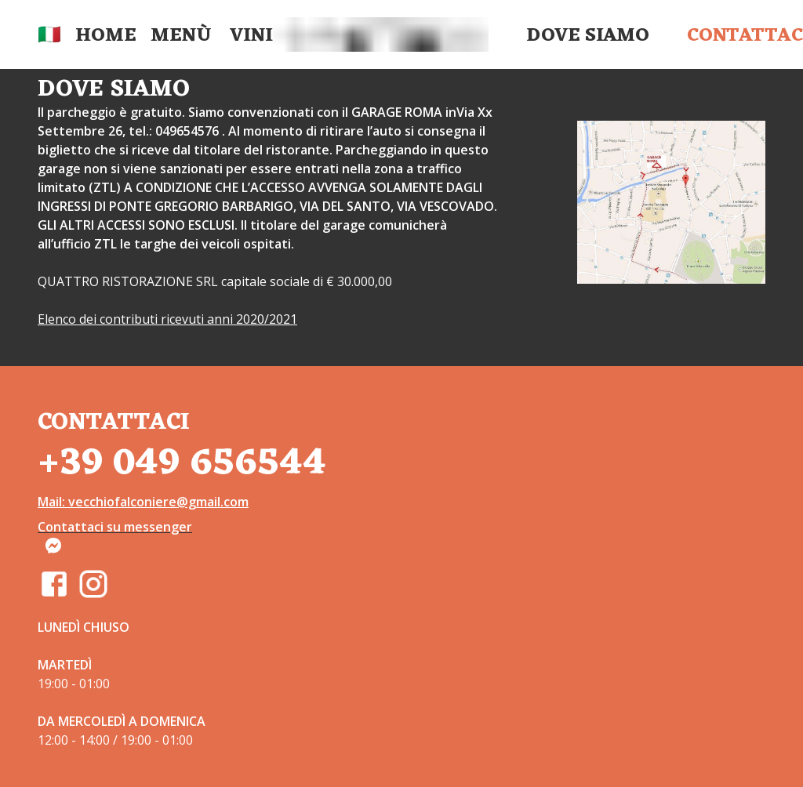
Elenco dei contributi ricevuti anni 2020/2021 (167, 319)
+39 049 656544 (182, 463)
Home (105, 36)
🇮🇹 (49, 36)
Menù (181, 36)
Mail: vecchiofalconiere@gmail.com (143, 501)
